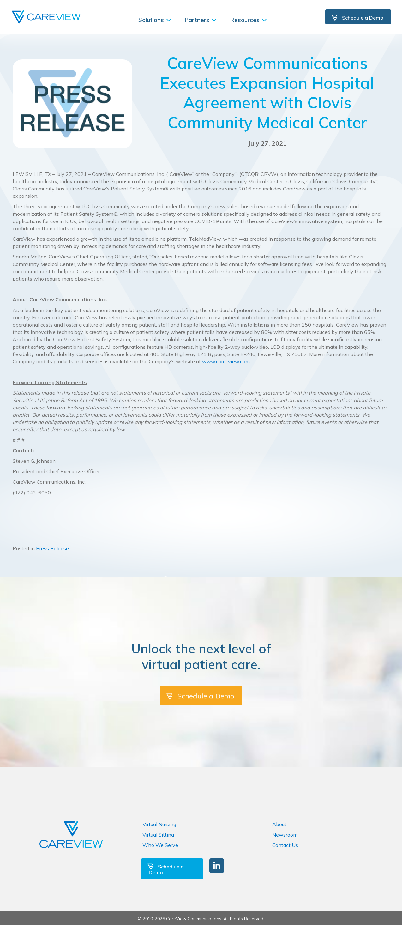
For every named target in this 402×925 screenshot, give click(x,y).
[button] (216, 865)
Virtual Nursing (159, 824)
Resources (248, 20)
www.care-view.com (226, 361)
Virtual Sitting (158, 834)
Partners (200, 20)
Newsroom (284, 834)
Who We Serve (160, 845)
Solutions (155, 20)
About (279, 824)
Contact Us (285, 845)
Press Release (52, 548)
